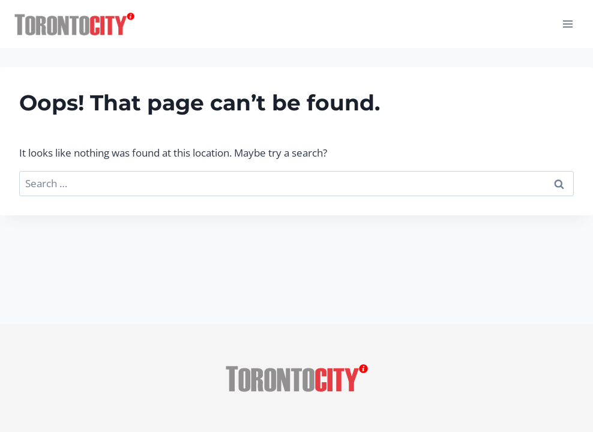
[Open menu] (567, 23)
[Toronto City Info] (74, 24)
